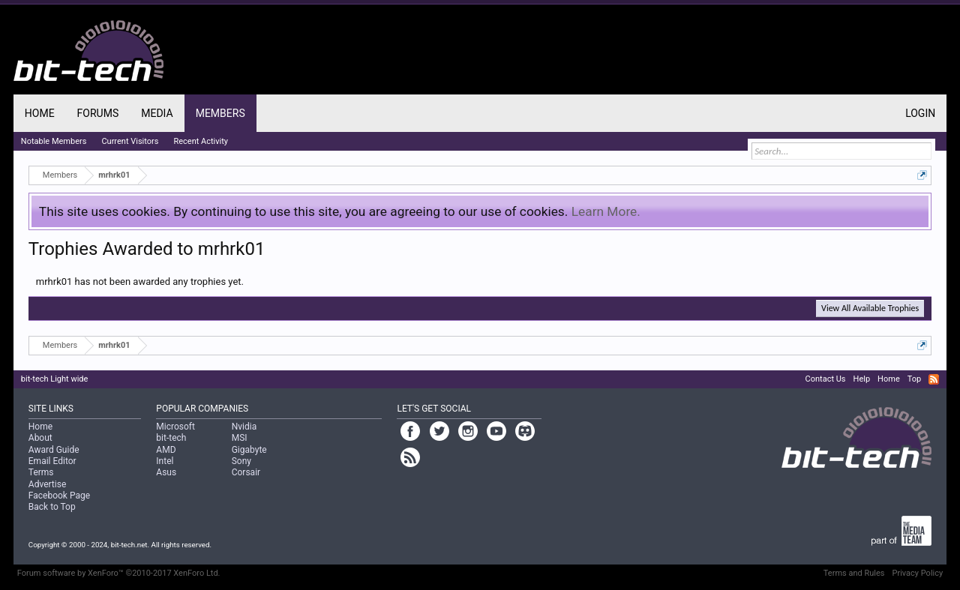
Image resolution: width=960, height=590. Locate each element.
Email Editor (52, 461)
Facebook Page (59, 495)
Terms (41, 472)
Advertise (47, 484)
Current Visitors (129, 141)
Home (40, 113)
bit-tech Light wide (54, 379)
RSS (933, 379)
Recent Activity (200, 141)
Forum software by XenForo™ (118, 573)
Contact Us (826, 379)
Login (920, 113)
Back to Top (52, 507)
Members (220, 113)
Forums (98, 113)
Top (914, 379)
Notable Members (54, 141)
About (40, 438)
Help (862, 379)
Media (156, 113)
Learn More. (606, 211)
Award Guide (54, 450)
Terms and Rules (854, 573)
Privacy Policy (917, 573)
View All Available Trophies (870, 308)
